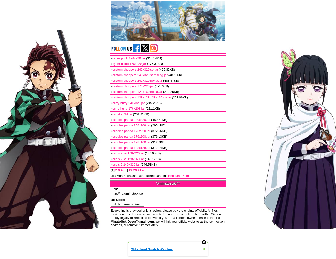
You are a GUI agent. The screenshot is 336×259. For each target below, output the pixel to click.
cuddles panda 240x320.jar (131, 120)
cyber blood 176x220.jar (129, 64)
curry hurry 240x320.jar (128, 103)
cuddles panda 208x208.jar (131, 125)
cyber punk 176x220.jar (128, 58)
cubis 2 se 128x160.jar (128, 159)
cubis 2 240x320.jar (126, 164)
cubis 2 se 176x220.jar (128, 153)
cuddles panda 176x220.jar (131, 131)
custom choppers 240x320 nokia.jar (137, 80)
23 (135, 170)
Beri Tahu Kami (179, 176)
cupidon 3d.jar (122, 114)
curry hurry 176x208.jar (128, 108)
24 (139, 170)
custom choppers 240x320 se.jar (135, 69)
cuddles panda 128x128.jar (131, 148)
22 (130, 170)
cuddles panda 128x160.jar (131, 142)
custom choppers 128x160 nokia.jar (137, 92)
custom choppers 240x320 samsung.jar (140, 75)
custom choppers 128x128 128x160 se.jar (141, 97)
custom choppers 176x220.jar (133, 86)
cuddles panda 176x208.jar (131, 136)
